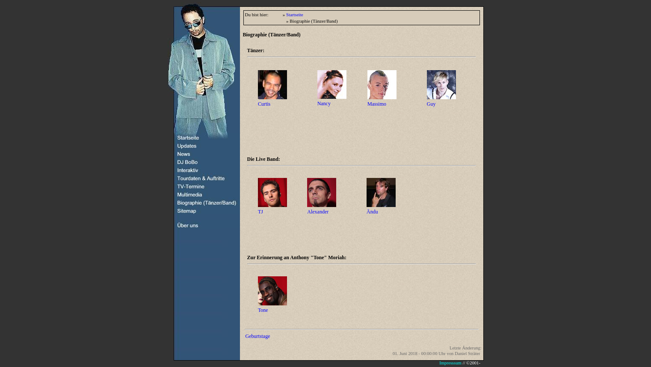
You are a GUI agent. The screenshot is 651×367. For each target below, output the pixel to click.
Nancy (324, 104)
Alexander (317, 212)
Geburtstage (258, 336)
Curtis (264, 104)
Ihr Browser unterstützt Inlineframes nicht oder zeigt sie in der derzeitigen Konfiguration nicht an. (360, 364)
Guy (431, 104)
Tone (263, 310)
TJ (260, 212)
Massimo (376, 104)
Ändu (372, 212)
